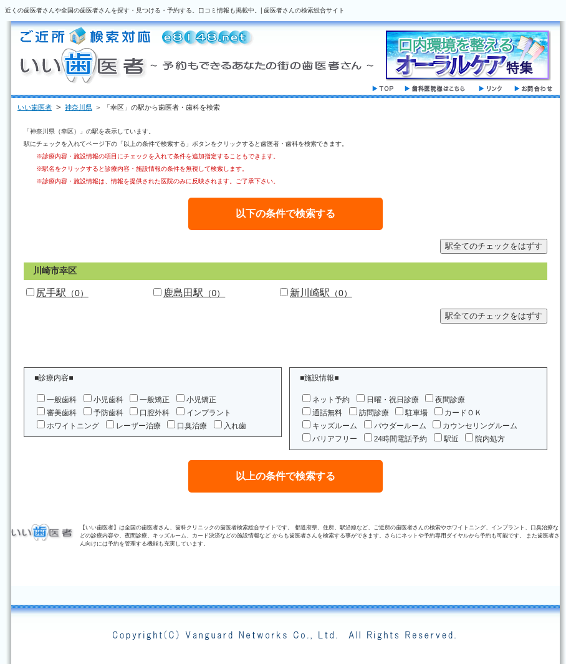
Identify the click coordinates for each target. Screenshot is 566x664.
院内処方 (490, 439)
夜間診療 (450, 399)
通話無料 (327, 412)
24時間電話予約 (400, 439)
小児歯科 (108, 399)
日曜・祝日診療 (393, 399)
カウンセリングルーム (480, 425)
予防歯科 (108, 412)
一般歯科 (62, 399)
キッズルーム (334, 425)
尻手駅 (62, 292)
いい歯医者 (34, 107)
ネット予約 (331, 399)
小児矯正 (201, 399)
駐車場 (416, 412)
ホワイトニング (73, 425)
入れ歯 (235, 425)
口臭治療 (192, 425)
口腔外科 (155, 412)
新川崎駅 (321, 292)
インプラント (208, 412)
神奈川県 (78, 107)
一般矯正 (155, 399)
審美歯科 (62, 412)
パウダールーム (400, 425)
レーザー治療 (138, 425)
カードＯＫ (463, 412)
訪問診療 (374, 412)
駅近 (451, 439)
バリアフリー (334, 439)
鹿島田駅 (194, 292)
